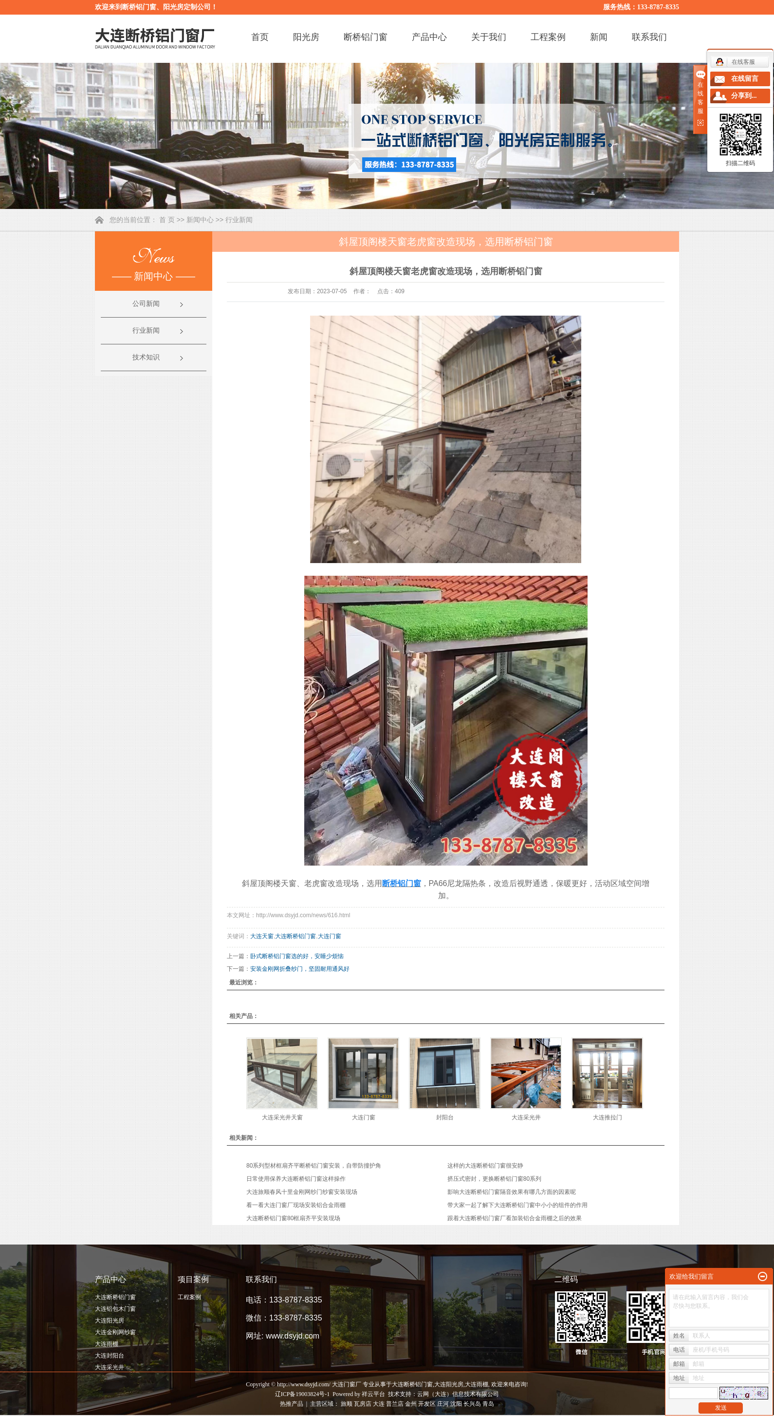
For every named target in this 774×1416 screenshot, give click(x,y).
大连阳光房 (109, 1320)
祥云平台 (373, 1394)
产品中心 (429, 37)
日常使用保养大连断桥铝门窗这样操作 (296, 1178)
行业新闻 (239, 220)
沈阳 (456, 1403)
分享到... (744, 95)
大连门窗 (329, 936)
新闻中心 (200, 220)
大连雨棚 (106, 1343)
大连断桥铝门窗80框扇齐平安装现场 (293, 1218)
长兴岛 (472, 1403)
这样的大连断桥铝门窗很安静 (485, 1165)
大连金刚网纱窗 (115, 1332)
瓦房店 (362, 1403)
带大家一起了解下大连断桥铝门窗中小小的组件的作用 (517, 1205)
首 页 (167, 220)
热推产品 (291, 1403)
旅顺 (346, 1403)
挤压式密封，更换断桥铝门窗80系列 (494, 1178)
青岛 (488, 1403)
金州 (411, 1403)
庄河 (443, 1403)
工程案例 (548, 37)
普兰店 (395, 1403)
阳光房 (306, 37)
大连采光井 (526, 1117)
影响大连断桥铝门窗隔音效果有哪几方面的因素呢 (511, 1192)
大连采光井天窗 (282, 1117)
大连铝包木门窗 (115, 1308)
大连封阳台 (109, 1355)
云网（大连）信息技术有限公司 (458, 1394)
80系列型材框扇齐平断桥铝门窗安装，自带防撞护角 (313, 1165)
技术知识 (146, 357)
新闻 (599, 37)
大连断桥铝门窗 (295, 936)
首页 (260, 37)
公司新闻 (146, 303)
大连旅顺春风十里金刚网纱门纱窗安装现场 (301, 1192)
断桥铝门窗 (365, 37)
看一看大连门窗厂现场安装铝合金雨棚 (296, 1205)
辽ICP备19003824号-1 (302, 1394)
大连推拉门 (607, 1117)
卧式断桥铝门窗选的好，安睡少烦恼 (297, 956)
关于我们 (488, 37)
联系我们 (649, 37)
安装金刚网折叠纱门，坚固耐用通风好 (300, 968)
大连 (379, 1403)
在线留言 (744, 78)
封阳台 (445, 1117)
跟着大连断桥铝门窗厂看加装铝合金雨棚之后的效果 (514, 1218)
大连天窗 (262, 936)
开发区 (427, 1403)
